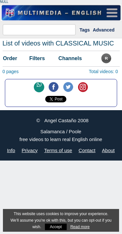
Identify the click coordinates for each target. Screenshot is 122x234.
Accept (56, 227)
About (108, 150)
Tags (85, 29)
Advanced (104, 29)
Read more (79, 227)
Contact (87, 150)
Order (10, 58)
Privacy (30, 150)
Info (11, 150)
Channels (70, 58)
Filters (37, 58)
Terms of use (58, 150)
